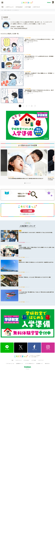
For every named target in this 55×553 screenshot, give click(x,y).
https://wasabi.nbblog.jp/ (20, 28)
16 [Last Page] (31, 106)
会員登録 (27, 211)
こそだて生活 (28, 7)
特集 (2, 7)
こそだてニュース (9, 7)
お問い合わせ (47, 363)
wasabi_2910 (20, 26)
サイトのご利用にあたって (29, 363)
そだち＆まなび (19, 7)
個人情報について (40, 363)
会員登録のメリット (19, 363)
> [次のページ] (35, 106)
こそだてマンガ (36, 7)
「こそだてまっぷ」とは (10, 363)
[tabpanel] (27, 164)
